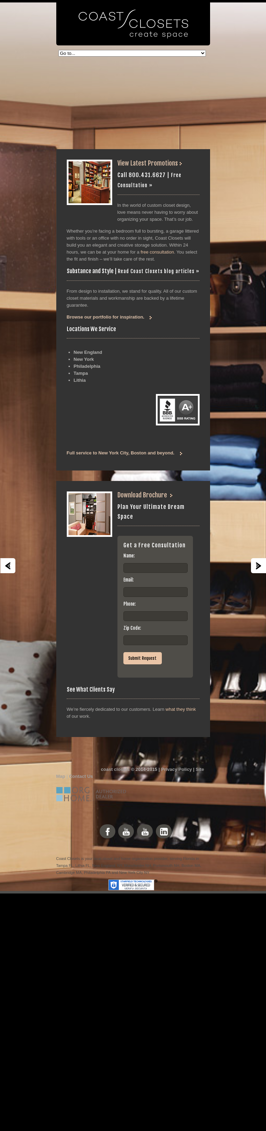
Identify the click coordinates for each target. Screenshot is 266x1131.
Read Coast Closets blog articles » (158, 271)
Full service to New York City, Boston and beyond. (120, 452)
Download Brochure (142, 494)
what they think (181, 709)
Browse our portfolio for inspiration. (105, 317)
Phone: (129, 604)
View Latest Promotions (148, 163)
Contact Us (81, 776)
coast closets (115, 769)
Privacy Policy (176, 769)
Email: (128, 580)
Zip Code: (132, 628)
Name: (129, 556)
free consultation (157, 252)
